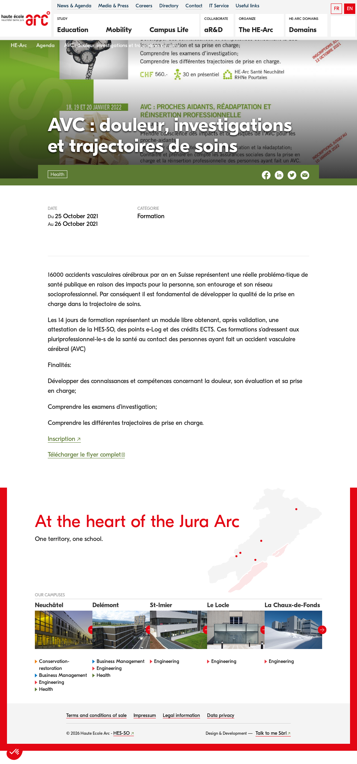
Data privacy (220, 729)
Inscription (61, 452)
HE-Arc (19, 59)
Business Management (63, 689)
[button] (76, 29)
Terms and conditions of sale (96, 729)
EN (350, 9)
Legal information (181, 729)
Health (46, 702)
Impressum (145, 729)
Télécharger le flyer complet (84, 468)
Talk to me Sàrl (271, 746)
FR (336, 9)
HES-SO (121, 746)
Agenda (45, 59)
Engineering (51, 695)
